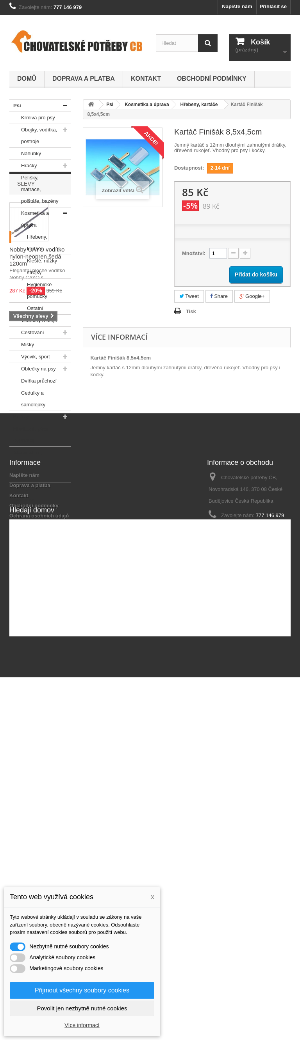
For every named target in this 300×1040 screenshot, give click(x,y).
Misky (21, 345)
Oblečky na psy (32, 369)
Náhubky (25, 153)
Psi (15, 106)
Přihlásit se (273, 6)
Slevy (26, 542)
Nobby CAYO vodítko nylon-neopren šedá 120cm (36, 614)
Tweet (189, 296)
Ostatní (26, 308)
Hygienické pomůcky (30, 289)
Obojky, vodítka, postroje (33, 134)
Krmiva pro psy (32, 118)
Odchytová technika (24, 492)
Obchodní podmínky (211, 78)
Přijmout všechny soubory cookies (82, 990)
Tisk (191, 311)
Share (219, 296)
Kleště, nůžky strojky (33, 265)
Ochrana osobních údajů (39, 813)
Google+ (252, 296)
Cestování (26, 332)
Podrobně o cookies (33, 823)
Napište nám (237, 6)
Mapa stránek (25, 833)
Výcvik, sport (29, 357)
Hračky (23, 166)
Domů (26, 78)
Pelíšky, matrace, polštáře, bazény (33, 188)
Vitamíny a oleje (33, 320)
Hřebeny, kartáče (28, 241)
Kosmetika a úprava (29, 217)
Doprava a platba (83, 78)
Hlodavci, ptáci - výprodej (30, 433)
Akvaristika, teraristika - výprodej (25, 463)
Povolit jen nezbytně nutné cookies (82, 1008)
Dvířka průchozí (33, 381)
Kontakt (146, 78)
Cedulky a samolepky (27, 397)
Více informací (81, 1025)
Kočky (19, 417)
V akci (18, 512)
